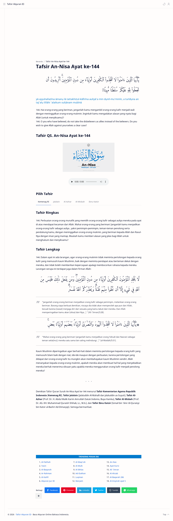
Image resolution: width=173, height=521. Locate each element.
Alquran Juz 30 (51, 481)
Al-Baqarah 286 (120, 478)
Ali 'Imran (117, 470)
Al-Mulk (82, 466)
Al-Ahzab (117, 474)
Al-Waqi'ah (84, 463)
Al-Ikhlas (82, 470)
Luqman (82, 478)
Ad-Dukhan (84, 474)
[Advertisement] (92, 37)
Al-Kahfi (47, 478)
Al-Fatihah (49, 463)
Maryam (82, 481)
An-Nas (116, 463)
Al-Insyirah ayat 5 (121, 481)
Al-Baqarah (49, 470)
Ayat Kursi (117, 466)
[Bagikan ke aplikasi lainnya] (41, 497)
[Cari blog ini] (56, 4)
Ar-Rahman (49, 474)
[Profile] (168, 4)
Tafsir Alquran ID (16, 4)
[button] (164, 4)
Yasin (46, 466)
